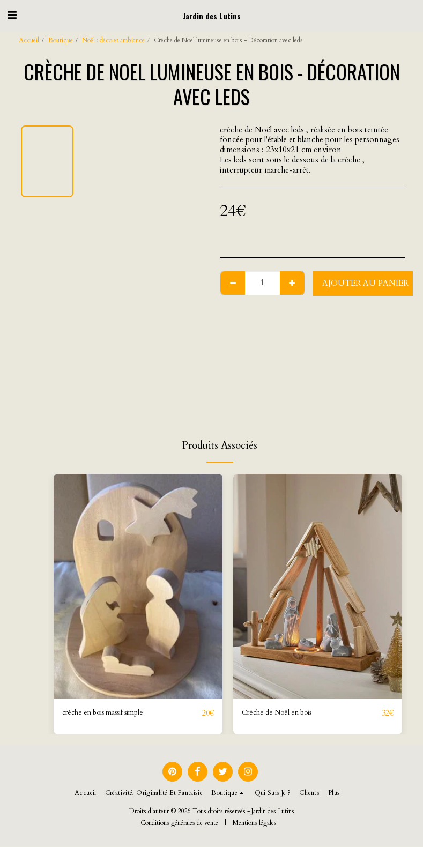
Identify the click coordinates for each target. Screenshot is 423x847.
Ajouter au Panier (365, 283)
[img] (138, 586)
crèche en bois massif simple (110, 713)
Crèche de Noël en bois (282, 713)
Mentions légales (255, 823)
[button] (12, 15)
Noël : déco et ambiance (113, 40)
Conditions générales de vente (179, 823)
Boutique (60, 40)
